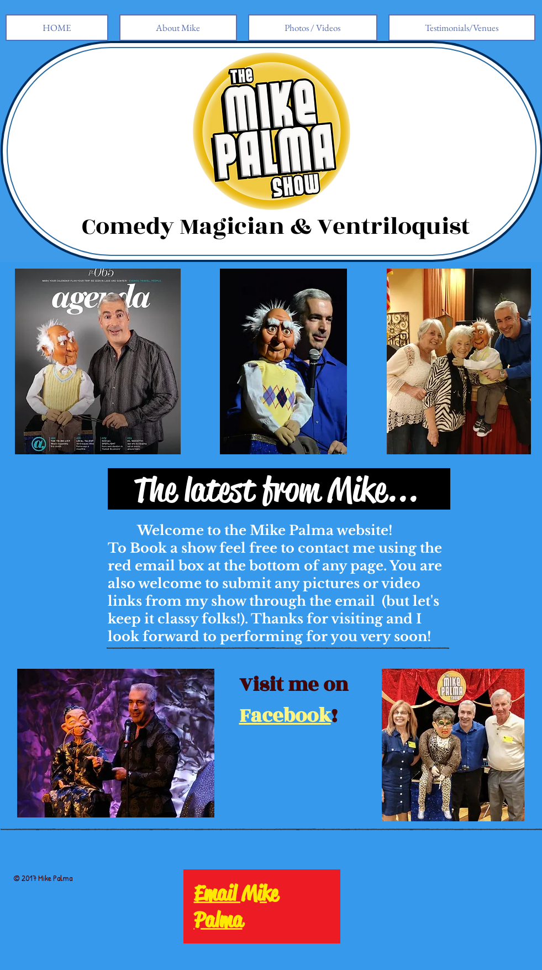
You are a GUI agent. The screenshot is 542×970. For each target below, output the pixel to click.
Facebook (285, 716)
